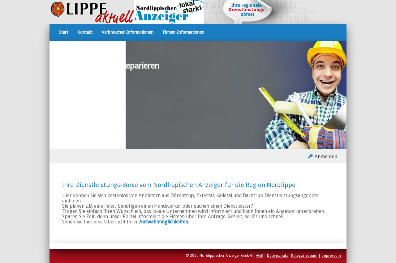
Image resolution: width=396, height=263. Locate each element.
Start (63, 32)
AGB (259, 255)
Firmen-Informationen (183, 32)
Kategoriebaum (304, 255)
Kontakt (85, 32)
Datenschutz (277, 255)
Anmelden (326, 156)
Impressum (331, 255)
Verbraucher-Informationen (127, 32)
